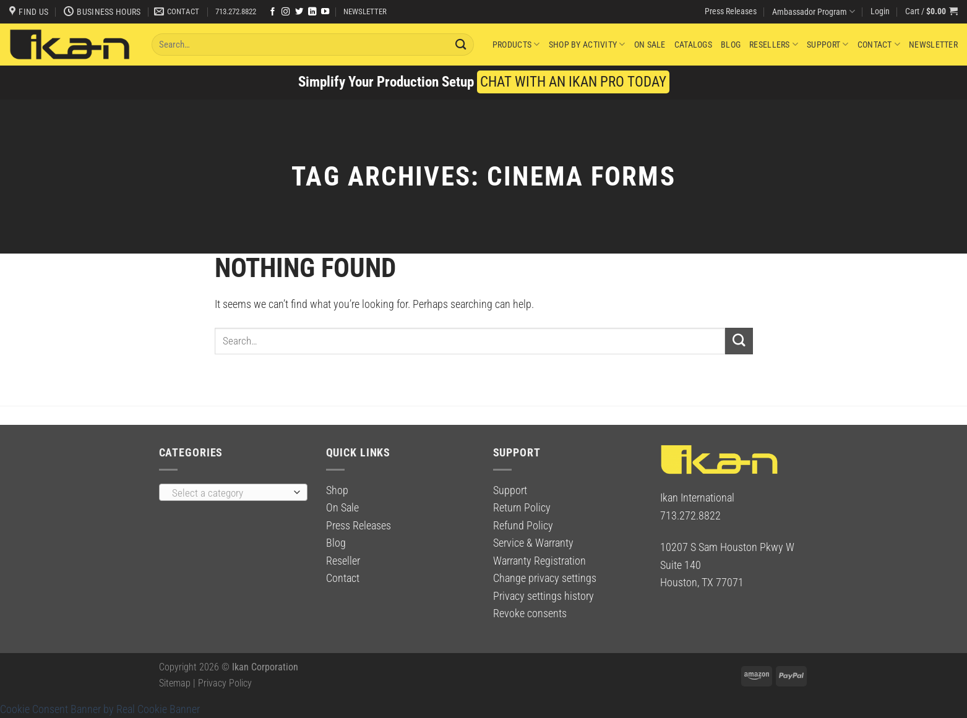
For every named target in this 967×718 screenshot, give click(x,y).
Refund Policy (523, 525)
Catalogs (693, 44)
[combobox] (233, 492)
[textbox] (229, 493)
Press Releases (731, 11)
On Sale (650, 44)
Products (516, 44)
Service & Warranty (533, 543)
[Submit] (461, 44)
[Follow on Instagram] (286, 12)
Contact (878, 44)
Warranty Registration (539, 561)
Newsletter (933, 44)
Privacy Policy (225, 683)
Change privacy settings (544, 578)
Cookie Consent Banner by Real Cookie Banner (100, 709)
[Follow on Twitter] (299, 12)
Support (827, 44)
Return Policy (522, 508)
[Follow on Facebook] (273, 12)
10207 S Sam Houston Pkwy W (727, 547)
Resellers (773, 44)
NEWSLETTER (365, 11)
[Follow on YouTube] (325, 12)
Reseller (343, 561)
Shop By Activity (587, 44)
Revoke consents (530, 613)
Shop (337, 490)
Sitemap (175, 683)
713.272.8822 (235, 11)
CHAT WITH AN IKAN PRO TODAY (573, 82)
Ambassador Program (813, 11)
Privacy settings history (543, 596)
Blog (731, 44)
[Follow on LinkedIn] (312, 12)
